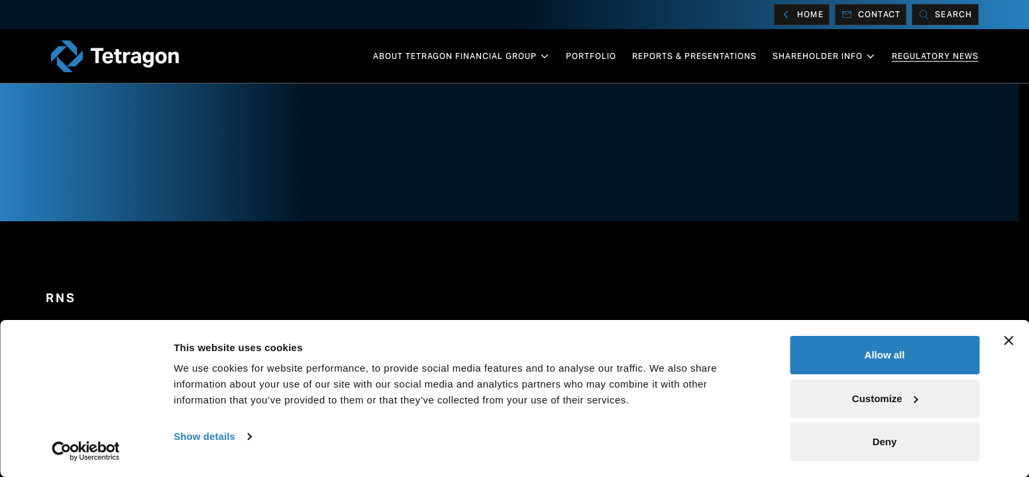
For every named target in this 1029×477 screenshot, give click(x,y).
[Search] (945, 14)
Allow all (885, 354)
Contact (870, 15)
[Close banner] (1008, 340)
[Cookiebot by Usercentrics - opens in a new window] (86, 451)
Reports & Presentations (694, 56)
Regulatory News (935, 56)
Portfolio (591, 56)
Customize (885, 398)
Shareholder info (824, 56)
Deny (885, 441)
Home (802, 15)
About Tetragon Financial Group (461, 56)
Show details (204, 436)
